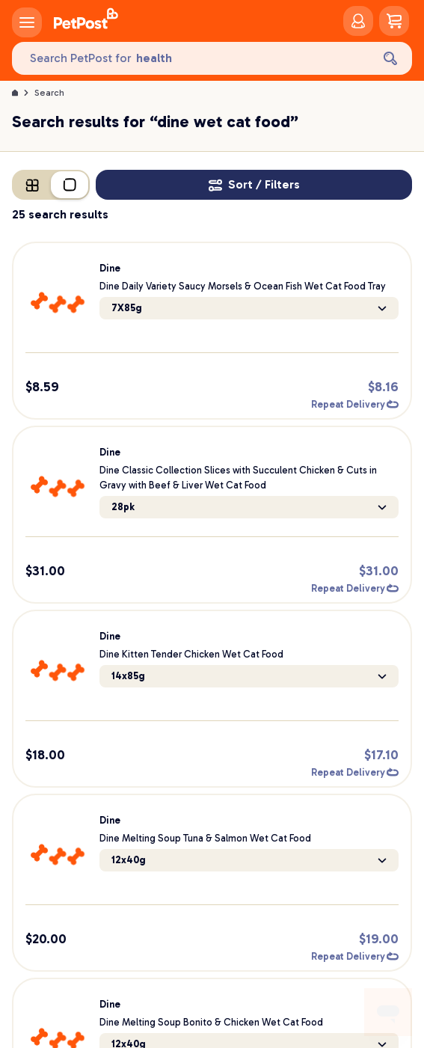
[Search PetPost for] (191, 59)
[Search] (390, 58)
